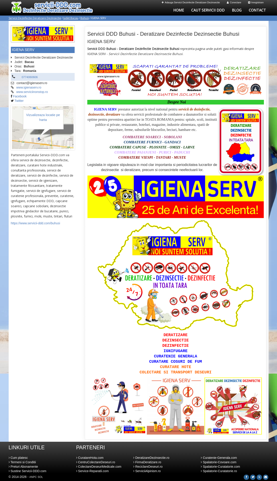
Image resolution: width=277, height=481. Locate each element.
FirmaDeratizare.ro (147, 462)
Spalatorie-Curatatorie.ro (219, 471)
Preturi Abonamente (23, 466)
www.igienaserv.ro (28, 87)
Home (178, 10)
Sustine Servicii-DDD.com (27, 471)
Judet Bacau (70, 18)
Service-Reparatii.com (92, 471)
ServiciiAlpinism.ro (147, 471)
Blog (236, 10)
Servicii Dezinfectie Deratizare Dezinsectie (35, 18)
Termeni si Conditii (22, 462)
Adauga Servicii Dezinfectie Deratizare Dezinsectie (191, 2)
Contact (257, 10)
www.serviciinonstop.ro (32, 92)
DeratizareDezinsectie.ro (151, 457)
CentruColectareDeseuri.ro (95, 462)
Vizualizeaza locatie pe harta (43, 117)
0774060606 (30, 77)
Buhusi (84, 18)
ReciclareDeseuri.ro (148, 466)
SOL (40, 477)
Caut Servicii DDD (208, 10)
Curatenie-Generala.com (219, 457)
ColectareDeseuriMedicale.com (98, 466)
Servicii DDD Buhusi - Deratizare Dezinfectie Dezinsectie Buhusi (163, 34)
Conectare (234, 2)
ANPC (33, 477)
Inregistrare (256, 2)
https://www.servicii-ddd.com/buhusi (35, 223)
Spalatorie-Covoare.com (218, 462)
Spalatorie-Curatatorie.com (220, 466)
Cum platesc (18, 457)
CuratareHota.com (90, 457)
